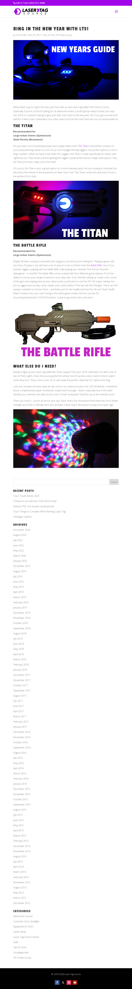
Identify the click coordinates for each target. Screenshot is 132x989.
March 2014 (19, 871)
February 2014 (21, 877)
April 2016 (18, 768)
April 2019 (18, 592)
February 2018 (21, 664)
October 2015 (20, 799)
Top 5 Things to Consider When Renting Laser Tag (39, 511)
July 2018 (18, 638)
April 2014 (18, 866)
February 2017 (21, 721)
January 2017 (20, 726)
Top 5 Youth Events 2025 (26, 496)
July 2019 (18, 576)
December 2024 (21, 529)
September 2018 (22, 628)
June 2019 (18, 581)
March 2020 (19, 555)
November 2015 (21, 794)
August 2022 (19, 535)
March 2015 (19, 835)
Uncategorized (21, 952)
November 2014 (21, 851)
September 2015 (22, 804)
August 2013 (19, 887)
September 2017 (22, 690)
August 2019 (19, 571)
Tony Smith (21, 35)
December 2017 (21, 675)
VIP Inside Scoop (64, 35)
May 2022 (18, 550)
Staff (15, 942)
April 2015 (18, 830)
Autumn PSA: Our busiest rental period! (33, 506)
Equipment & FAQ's (23, 926)
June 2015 (18, 820)
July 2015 (18, 814)
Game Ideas (19, 931)
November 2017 (21, 680)
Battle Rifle (96, 265)
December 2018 (21, 612)
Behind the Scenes (23, 916)
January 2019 (20, 607)
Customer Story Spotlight (26, 921)
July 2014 (18, 861)
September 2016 (22, 747)
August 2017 (19, 695)
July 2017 (18, 700)
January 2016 (20, 783)
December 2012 (21, 903)
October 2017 (20, 685)
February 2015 (21, 840)
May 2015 (18, 825)
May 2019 (18, 586)
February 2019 (21, 602)
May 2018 (18, 649)
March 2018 (19, 659)
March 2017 (19, 716)
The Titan (83, 146)
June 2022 (18, 545)
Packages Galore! (22, 516)
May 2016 (18, 763)
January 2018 (20, 669)
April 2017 (18, 711)
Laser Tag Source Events (26, 937)
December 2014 (21, 846)
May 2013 (18, 892)
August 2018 (19, 633)
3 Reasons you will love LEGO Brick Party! (34, 501)
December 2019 (21, 566)
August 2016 (19, 752)
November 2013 (21, 882)
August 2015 (19, 809)
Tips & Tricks (49, 35)
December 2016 (21, 732)
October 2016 (20, 742)
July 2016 (18, 757)
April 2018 (18, 654)
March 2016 (19, 773)
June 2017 (18, 706)
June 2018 (18, 643)
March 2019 (19, 597)
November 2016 (21, 737)
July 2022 (18, 540)
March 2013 (19, 897)
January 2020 (20, 560)
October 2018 (20, 623)
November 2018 (21, 618)
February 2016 (21, 778)
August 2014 (19, 856)
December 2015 (21, 789)
